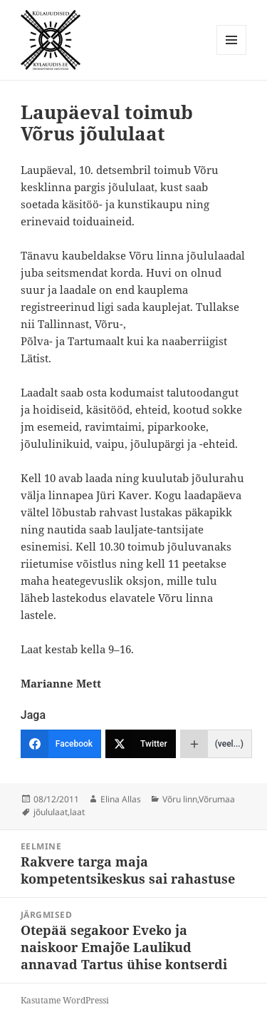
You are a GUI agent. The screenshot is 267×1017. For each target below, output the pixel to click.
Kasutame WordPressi (65, 1000)
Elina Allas (120, 799)
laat (77, 812)
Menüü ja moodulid (231, 54)
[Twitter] (140, 744)
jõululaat (50, 812)
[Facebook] (61, 744)
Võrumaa (217, 799)
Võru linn (179, 799)
